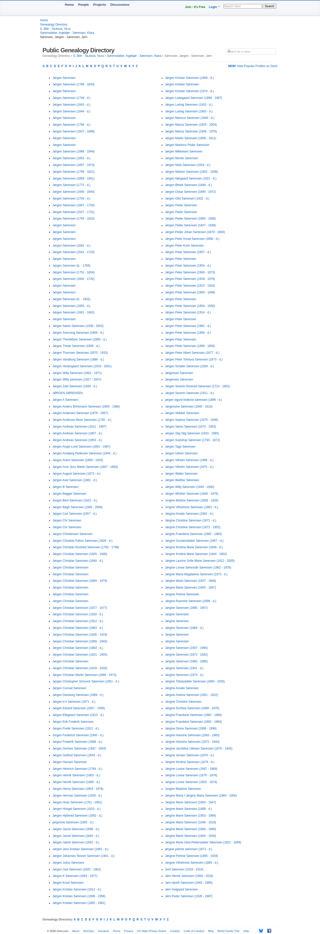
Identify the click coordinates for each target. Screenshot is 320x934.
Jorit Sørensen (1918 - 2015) (184, 869)
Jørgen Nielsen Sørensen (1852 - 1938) (191, 171)
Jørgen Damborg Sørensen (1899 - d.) (78, 695)
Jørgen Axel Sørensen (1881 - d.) (74, 480)
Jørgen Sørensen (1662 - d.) (71, 245)
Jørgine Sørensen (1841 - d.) (184, 668)
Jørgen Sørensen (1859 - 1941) (73, 178)
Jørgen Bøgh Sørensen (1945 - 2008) (77, 507)
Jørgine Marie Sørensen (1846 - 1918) (190, 822)
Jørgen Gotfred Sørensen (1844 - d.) (76, 755)
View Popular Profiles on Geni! (253, 66)
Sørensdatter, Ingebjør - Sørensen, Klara (67, 33)
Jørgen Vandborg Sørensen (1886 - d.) (78, 359)
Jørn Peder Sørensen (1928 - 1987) (188, 896)
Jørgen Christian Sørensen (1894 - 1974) (79, 581)
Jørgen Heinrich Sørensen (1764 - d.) (77, 769)
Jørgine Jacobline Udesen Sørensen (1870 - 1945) (198, 748)
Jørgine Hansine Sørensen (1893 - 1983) (192, 735)
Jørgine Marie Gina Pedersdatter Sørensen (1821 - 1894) (203, 842)
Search (269, 6)
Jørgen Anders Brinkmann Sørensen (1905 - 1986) (86, 406)
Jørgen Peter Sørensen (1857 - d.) (188, 252)
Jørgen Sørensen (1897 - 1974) (73, 165)
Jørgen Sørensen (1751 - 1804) (73, 272)
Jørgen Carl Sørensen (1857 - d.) (74, 513)
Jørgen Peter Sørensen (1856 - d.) (188, 332)
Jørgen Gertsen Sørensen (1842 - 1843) (79, 748)
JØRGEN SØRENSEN (67, 393)
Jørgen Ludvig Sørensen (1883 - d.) (188, 111)
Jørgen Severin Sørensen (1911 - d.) (189, 393)
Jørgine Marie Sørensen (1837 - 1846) (190, 581)
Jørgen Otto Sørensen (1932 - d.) (187, 198)
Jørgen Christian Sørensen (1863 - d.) (77, 628)
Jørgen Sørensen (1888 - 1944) (73, 151)
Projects (99, 5)
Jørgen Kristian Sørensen (182, 84)
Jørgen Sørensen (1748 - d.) (71, 98)
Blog (211, 930)
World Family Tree (228, 930)
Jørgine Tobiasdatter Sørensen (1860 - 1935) (195, 681)
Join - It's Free (195, 7)
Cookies (175, 930)
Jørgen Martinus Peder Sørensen (187, 145)
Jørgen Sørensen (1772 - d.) (71, 185)
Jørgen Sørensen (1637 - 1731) (73, 212)
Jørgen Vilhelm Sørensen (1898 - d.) (189, 460)
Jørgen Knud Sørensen (68, 882)
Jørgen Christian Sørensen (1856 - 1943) (79, 641)
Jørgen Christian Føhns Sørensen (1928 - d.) (82, 540)
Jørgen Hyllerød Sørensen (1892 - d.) (77, 815)
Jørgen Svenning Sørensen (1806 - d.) (78, 332)
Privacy (128, 930)
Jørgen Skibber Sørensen (182, 413)
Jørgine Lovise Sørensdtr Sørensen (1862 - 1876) (198, 567)
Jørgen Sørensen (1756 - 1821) (73, 171)
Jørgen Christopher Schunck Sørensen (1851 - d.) (85, 681)
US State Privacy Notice (151, 930)
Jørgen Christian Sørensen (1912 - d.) (77, 621)
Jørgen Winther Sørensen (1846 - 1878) (191, 493)
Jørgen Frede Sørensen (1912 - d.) (75, 728)
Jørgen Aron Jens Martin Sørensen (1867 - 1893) (85, 467)
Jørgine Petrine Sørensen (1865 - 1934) (191, 856)
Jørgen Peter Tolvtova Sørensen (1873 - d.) (194, 359)
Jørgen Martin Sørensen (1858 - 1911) (190, 138)
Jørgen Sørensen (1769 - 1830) (73, 84)
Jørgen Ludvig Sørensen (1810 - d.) (188, 104)
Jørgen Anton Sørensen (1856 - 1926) (77, 460)
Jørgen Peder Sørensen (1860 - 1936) (190, 218)
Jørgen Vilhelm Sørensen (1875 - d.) (189, 467)
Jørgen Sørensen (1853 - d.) (71, 158)
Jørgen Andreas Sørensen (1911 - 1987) (79, 426)
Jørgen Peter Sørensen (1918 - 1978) (190, 279)
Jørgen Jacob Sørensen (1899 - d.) (75, 829)
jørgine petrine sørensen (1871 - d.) (188, 849)
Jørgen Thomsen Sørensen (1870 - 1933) (80, 352)
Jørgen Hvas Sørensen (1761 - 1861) (77, 802)
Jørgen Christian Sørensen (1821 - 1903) (79, 654)
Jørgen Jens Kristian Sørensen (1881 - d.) (80, 849)
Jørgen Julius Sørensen (68, 862)
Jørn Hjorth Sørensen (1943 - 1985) (188, 882)
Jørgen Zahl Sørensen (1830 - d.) (74, 386)
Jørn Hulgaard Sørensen (181, 889)
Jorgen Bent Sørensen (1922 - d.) (74, 500)
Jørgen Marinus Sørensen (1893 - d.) (189, 118)
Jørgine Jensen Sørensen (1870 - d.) (189, 755)
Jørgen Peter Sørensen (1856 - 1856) (190, 346)
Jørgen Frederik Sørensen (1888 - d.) (77, 741)
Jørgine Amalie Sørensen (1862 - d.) (189, 513)
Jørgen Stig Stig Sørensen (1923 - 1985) (192, 433)
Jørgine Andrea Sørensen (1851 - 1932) (191, 695)
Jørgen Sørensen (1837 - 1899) (73, 131)
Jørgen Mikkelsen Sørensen (183, 151)
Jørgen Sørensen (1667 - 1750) (73, 205)
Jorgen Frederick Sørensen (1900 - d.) (78, 735)
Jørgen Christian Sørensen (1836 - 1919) (79, 634)
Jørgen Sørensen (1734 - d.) (71, 198)
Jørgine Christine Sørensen (183, 701)
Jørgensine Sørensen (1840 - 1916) (188, 406)
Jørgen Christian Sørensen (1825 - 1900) (79, 554)
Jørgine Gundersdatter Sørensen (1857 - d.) (194, 540)
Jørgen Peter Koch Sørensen (184, 245)
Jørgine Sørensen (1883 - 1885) (186, 661)
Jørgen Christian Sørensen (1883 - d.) (77, 648)
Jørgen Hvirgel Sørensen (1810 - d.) (76, 809)
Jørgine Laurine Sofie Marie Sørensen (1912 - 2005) (199, 561)
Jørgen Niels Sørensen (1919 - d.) (187, 165)
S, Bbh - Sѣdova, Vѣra (55, 29)
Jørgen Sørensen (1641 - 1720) (73, 252)
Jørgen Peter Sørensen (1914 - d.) (188, 312)
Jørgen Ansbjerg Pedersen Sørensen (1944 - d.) (84, 453)
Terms (116, 930)
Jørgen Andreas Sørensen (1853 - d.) (77, 440)
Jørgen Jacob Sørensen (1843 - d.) (75, 836)
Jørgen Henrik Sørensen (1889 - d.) (76, 782)
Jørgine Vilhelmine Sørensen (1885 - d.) (191, 862)
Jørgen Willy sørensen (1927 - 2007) (76, 379)
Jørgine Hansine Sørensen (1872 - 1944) (192, 741)
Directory (88, 930)
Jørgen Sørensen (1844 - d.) (71, 111)
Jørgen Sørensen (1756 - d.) (71, 124)
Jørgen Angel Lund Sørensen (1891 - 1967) (81, 446)
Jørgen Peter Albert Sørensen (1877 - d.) (192, 352)
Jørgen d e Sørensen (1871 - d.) (73, 701)
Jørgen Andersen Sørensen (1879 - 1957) (80, 413)
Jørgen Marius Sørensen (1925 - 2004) (191, 124)
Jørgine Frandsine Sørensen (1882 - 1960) (193, 534)
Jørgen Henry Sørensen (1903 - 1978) (77, 789)
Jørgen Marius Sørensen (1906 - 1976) (191, 131)
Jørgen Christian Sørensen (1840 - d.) (77, 561)
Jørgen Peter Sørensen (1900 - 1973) (190, 272)
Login (213, 7)
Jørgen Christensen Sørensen (72, 534)
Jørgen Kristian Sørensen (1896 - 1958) (78, 896)
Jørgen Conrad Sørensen (69, 688)
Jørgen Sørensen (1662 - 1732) (73, 279)
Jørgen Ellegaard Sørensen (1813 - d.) (78, 715)
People (83, 5)
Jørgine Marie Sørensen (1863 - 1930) (190, 836)
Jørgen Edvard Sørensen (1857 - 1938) (78, 708)
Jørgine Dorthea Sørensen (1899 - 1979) (192, 708)
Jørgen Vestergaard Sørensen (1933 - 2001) (82, 366)
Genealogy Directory (53, 24)
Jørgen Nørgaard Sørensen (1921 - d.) (190, 178)
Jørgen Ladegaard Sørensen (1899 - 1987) (193, 98)
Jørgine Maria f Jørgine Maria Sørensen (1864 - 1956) (201, 795)
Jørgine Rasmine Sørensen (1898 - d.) (190, 601)
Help (246, 930)
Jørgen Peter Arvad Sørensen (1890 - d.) (192, 239)
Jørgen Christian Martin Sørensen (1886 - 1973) (84, 675)
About (76, 930)
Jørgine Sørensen (177, 614)
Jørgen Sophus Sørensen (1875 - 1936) (191, 420)
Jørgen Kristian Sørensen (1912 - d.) (76, 889)
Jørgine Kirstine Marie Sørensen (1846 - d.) (194, 547)
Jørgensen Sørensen (179, 373)
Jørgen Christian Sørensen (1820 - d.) (77, 614)
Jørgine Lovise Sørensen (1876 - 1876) (191, 775)
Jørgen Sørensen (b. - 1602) (71, 299)
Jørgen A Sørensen (65, 400)
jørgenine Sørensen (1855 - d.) (73, 822)
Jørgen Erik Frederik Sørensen (73, 721)
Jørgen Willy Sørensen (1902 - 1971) (77, 373)
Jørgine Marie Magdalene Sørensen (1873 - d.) (196, 574)
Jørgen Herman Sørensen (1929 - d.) (77, 795)
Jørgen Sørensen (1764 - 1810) (73, 218)
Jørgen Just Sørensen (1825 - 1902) (76, 869)
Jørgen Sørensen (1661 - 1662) (73, 312)
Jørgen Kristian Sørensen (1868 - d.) (189, 78)
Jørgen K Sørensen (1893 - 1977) (74, 876)
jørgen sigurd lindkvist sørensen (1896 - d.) (193, 400)
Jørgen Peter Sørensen (180, 259)
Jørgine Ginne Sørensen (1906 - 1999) (190, 728)
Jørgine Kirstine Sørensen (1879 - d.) (189, 762)
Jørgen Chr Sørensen (66, 520)
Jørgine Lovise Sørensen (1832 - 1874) (191, 782)
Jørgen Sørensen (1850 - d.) (71, 306)
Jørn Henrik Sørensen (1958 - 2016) (189, 876)
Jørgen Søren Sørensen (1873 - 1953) (190, 426)
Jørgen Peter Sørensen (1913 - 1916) (190, 285)
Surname (103, 930)
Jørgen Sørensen (64, 78)
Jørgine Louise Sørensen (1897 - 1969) (191, 769)
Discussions (120, 5)
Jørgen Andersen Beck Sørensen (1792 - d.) (81, 420)
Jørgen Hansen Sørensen (69, 762)
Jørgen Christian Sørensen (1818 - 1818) (79, 668)
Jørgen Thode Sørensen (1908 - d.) (76, 346)
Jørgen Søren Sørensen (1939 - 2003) (78, 326)
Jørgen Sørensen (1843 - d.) (71, 104)
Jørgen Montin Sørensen (181, 158)
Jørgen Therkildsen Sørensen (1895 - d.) (79, 339)
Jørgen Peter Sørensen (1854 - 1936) (190, 306)
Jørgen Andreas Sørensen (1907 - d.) (77, 433)
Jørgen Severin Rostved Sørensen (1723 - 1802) (197, 386)
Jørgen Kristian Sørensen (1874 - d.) (189, 91)
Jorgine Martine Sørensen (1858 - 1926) (191, 500)
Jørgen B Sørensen (65, 487)
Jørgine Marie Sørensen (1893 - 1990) (190, 829)
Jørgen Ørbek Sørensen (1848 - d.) (188, 185)
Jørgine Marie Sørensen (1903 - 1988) (190, 815)
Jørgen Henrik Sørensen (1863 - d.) (76, 775)
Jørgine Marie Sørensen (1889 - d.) (188, 809)
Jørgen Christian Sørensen (70, 567)
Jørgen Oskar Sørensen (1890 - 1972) (190, 192)
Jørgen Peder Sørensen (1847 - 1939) (190, 225)
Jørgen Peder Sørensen (181, 205)
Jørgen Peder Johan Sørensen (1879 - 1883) (195, 232)
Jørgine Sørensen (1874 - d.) (184, 675)
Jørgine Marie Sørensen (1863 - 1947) (190, 587)
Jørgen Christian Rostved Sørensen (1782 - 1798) (85, 547)
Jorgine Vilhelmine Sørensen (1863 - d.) (191, 507)
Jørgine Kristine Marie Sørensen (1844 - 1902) (196, 554)
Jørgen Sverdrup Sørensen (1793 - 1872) (192, 440)
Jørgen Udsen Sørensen (181, 453)
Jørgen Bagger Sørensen (69, 493)
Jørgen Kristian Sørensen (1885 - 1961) (78, 903)
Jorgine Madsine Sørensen (183, 789)
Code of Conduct (194, 930)
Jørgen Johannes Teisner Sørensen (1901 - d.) (83, 856)
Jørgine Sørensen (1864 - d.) (184, 628)
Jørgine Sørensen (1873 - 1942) (186, 654)
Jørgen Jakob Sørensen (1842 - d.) (75, 842)
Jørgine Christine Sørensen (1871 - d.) (190, 520)
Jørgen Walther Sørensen (182, 480)
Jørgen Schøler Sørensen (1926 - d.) (189, 366)
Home (69, 5)
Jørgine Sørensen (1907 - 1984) (186, 648)
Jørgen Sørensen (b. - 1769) (71, 265)
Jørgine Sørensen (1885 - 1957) (186, 608)
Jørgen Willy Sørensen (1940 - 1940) (189, 487)
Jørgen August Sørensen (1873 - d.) (76, 473)
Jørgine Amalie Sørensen (182, 688)
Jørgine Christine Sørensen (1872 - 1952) (192, 527)
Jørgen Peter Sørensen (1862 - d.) (188, 326)
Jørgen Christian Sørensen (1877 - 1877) (79, 608)
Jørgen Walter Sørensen (181, 473)
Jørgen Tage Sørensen (180, 446)
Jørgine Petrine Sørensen (182, 594)
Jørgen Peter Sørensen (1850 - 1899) (190, 292)
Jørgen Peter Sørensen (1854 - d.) (188, 265)
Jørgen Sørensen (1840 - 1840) (73, 192)
